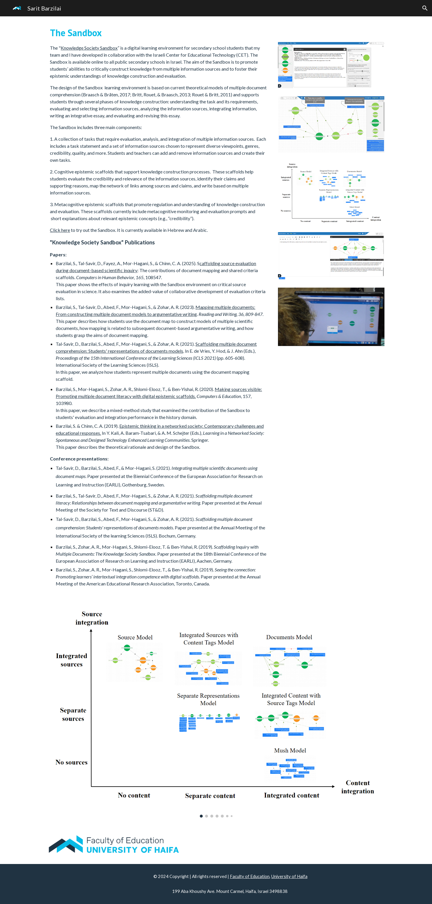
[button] (425, 8)
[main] (158, 306)
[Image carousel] (216, 711)
